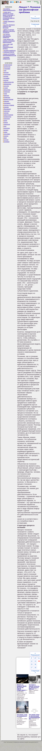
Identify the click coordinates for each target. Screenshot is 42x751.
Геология (5, 80)
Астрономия (6, 68)
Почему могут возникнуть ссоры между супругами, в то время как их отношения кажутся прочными (8, 15)
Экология (5, 140)
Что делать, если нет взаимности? (22, 715)
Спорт (4, 126)
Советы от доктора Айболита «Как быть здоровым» (9, 31)
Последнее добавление (6, 58)
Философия (6, 134)
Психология (6, 118)
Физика (5, 132)
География (6, 78)
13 (35, 661)
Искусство (6, 86)
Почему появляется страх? (8, 22)
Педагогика (6, 111)
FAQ (38, 2)
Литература (6, 91)
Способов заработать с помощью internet (9, 51)
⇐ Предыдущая (35, 17)
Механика (6, 107)
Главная (29, 1)
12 (31, 661)
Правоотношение (8, 115)
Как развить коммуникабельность (9, 9)
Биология (6, 72)
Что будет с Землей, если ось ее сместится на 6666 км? (34, 687)
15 (31, 664)
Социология (6, 124)
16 (35, 664)
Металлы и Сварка (8, 105)
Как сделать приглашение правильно (7, 36)
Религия (5, 122)
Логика (5, 93)
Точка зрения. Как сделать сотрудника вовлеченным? (9, 41)
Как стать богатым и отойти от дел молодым (9, 26)
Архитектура (6, 66)
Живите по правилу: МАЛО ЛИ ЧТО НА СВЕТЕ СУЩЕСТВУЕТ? (21, 687)
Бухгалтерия (6, 74)
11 (39, 658)
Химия (5, 138)
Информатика (7, 84)
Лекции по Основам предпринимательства (9, 54)
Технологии (6, 128)
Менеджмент (7, 103)
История (5, 88)
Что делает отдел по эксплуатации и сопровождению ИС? (34, 716)
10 (35, 658)
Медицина (6, 101)
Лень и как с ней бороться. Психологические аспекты (8, 46)
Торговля (5, 130)
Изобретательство (8, 82)
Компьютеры (6, 90)
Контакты (36, 1)
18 (35, 667)
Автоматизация (7, 65)
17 (31, 667)
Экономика (6, 141)
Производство (7, 116)
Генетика (5, 76)
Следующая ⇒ (35, 25)
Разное (5, 120)
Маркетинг (6, 95)
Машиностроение (8, 99)
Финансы (5, 136)
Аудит (4, 70)
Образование (7, 109)
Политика (6, 113)
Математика (6, 97)
